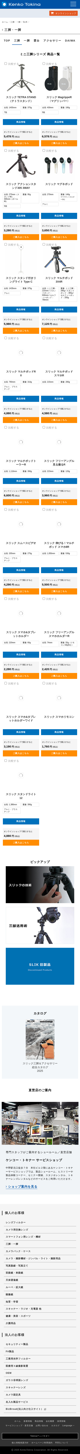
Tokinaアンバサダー (40, 1436)
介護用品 (11, 1323)
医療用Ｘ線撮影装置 (17, 1366)
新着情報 (28, 1421)
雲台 (37, 40)
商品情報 (21, 122)
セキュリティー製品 (17, 1344)
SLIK (25, 22)
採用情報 (61, 1421)
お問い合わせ (42, 1425)
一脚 (27, 40)
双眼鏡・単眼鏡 (14, 1272)
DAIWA (70, 40)
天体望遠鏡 (12, 1280)
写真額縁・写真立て (17, 1265)
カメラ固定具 (13, 1394)
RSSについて (61, 1443)
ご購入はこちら (21, 143)
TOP (7, 40)
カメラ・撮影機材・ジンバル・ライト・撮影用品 (33, 1258)
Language (68, 1425)
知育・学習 (12, 1301)
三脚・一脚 (15, 22)
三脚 (17, 40)
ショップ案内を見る (21, 1186)
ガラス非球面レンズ (17, 1380)
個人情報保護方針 (20, 1443)
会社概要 (50, 1421)
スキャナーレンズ (16, 1387)
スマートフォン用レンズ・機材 (23, 1236)
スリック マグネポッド (59, 184)
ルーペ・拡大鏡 (14, 1287)
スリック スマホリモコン (59, 716)
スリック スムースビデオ (21, 543)
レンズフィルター (16, 1222)
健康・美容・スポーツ (18, 1316)
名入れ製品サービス (17, 1402)
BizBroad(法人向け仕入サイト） (26, 1409)
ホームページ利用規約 (42, 1443)
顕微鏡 (9, 1294)
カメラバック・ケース (18, 1251)
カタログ (55, 1425)
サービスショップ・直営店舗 (19, 1425)
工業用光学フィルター (18, 1358)
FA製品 (10, 1351)
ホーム (5, 22)
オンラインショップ (63, 13)
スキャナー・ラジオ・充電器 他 (23, 1308)
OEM (9, 1373)
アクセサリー (52, 40)
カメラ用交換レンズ (17, 1229)
